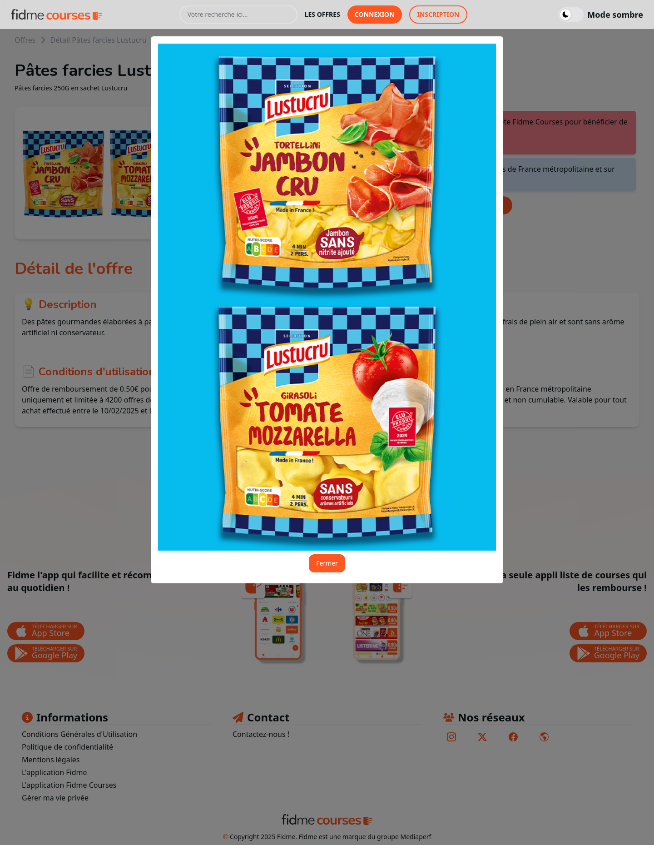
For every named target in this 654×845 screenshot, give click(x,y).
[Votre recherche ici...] (238, 14)
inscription (438, 14)
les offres (322, 14)
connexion (375, 14)
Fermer (327, 563)
